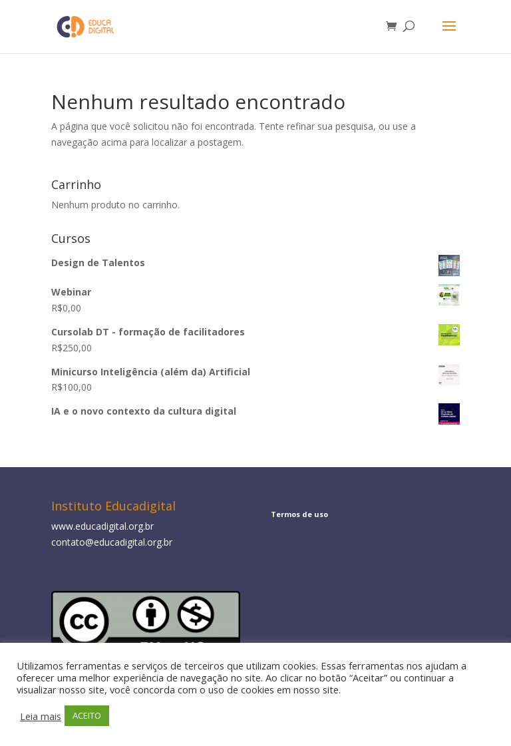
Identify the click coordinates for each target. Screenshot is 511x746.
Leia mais (40, 716)
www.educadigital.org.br (102, 526)
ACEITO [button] (87, 715)
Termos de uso (299, 514)
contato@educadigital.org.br (111, 542)
